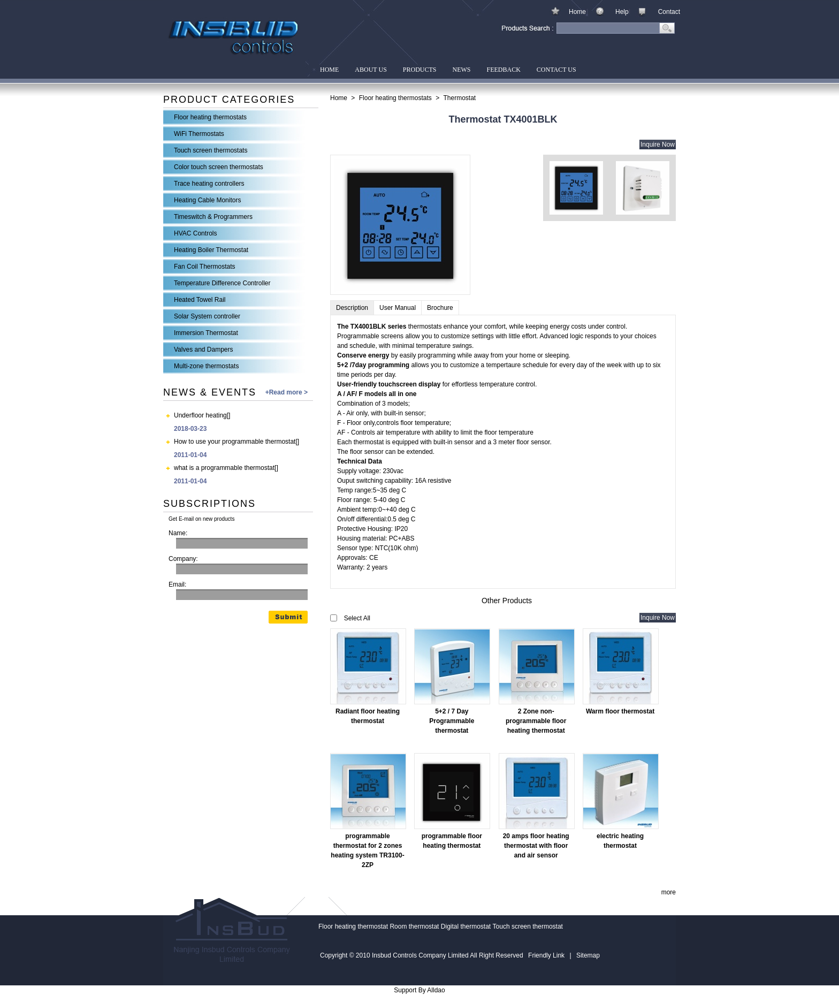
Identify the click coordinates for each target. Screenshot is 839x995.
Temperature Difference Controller (222, 283)
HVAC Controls (195, 233)
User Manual (397, 308)
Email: (177, 584)
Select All (357, 618)
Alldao (436, 990)
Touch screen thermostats (210, 150)
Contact (669, 12)
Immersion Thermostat (206, 333)
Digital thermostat (466, 926)
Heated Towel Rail (200, 299)
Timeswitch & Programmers (213, 217)
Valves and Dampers (203, 349)
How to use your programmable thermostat (234, 441)
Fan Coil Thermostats (204, 266)
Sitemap (588, 955)
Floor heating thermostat (353, 926)
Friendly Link (546, 955)
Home (577, 12)
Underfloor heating (200, 415)
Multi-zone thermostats (206, 366)
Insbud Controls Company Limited (234, 39)
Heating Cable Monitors (207, 200)
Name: (178, 533)
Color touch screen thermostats (218, 167)
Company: (183, 559)
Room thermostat (414, 926)
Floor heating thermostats (210, 117)
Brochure (440, 308)
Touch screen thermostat (528, 926)
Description (352, 308)
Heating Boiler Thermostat (211, 250)
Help (622, 12)
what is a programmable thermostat (224, 468)
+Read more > (286, 392)
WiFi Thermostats (199, 134)
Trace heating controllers (209, 183)
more (668, 892)
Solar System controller (207, 316)
